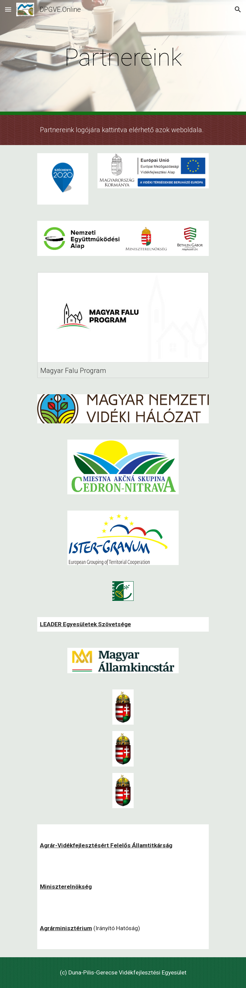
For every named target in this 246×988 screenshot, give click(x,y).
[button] (8, 9)
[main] (123, 57)
